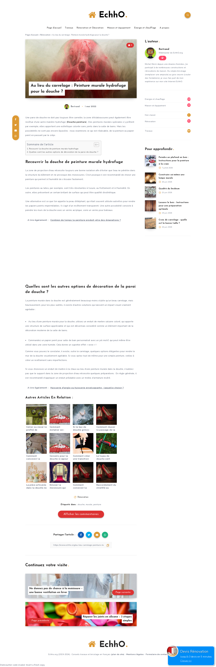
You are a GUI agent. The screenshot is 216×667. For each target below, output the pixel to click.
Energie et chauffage (145, 28)
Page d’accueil (54, 28)
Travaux (69, 28)
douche (81, 504)
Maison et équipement (119, 28)
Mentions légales (135, 654)
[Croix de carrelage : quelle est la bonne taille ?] (150, 223)
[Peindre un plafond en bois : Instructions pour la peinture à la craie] (150, 160)
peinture (97, 504)
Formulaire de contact (157, 654)
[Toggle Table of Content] (95, 144)
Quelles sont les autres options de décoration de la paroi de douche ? (63, 152)
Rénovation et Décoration (90, 28)
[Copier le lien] (81, 545)
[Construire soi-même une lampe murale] (150, 178)
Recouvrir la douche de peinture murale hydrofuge (54, 148)
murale (89, 504)
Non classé (150, 115)
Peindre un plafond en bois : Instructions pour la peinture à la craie (174, 160)
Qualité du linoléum (169, 189)
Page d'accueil (31, 35)
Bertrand (164, 49)
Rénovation (45, 35)
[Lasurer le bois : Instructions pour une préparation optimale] (150, 205)
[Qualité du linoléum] (150, 191)
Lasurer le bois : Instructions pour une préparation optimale (174, 205)
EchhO (107, 15)
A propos (164, 28)
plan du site (118, 654)
